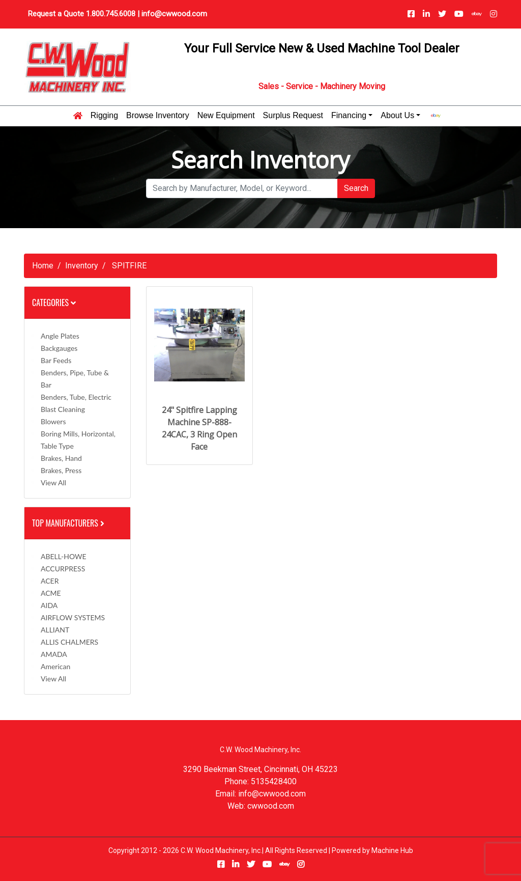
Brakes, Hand (61, 458)
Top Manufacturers (69, 523)
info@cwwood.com (174, 13)
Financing (348, 116)
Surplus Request (293, 116)
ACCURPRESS (63, 568)
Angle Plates (60, 336)
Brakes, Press (61, 470)
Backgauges (59, 348)
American (55, 666)
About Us (397, 116)
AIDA (49, 605)
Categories (54, 302)
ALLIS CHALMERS (69, 642)
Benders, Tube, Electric (76, 397)
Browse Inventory (157, 116)
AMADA (54, 654)
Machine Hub (392, 850)
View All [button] (53, 482)
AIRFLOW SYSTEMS (73, 617)
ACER (50, 580)
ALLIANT (55, 629)
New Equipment (226, 116)
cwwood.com (270, 806)
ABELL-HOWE (63, 556)
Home (42, 265)
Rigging (104, 116)
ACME (51, 593)
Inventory (81, 265)
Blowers (53, 421)
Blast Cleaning (63, 409)
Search (356, 188)
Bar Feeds (56, 360)
